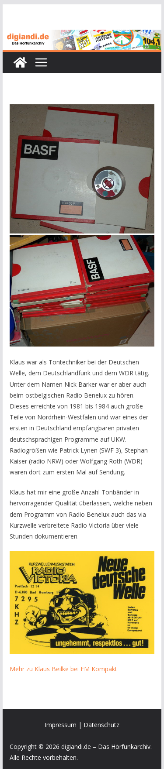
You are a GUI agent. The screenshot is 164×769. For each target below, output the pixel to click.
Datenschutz (101, 725)
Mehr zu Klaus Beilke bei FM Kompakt (63, 669)
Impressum (61, 725)
